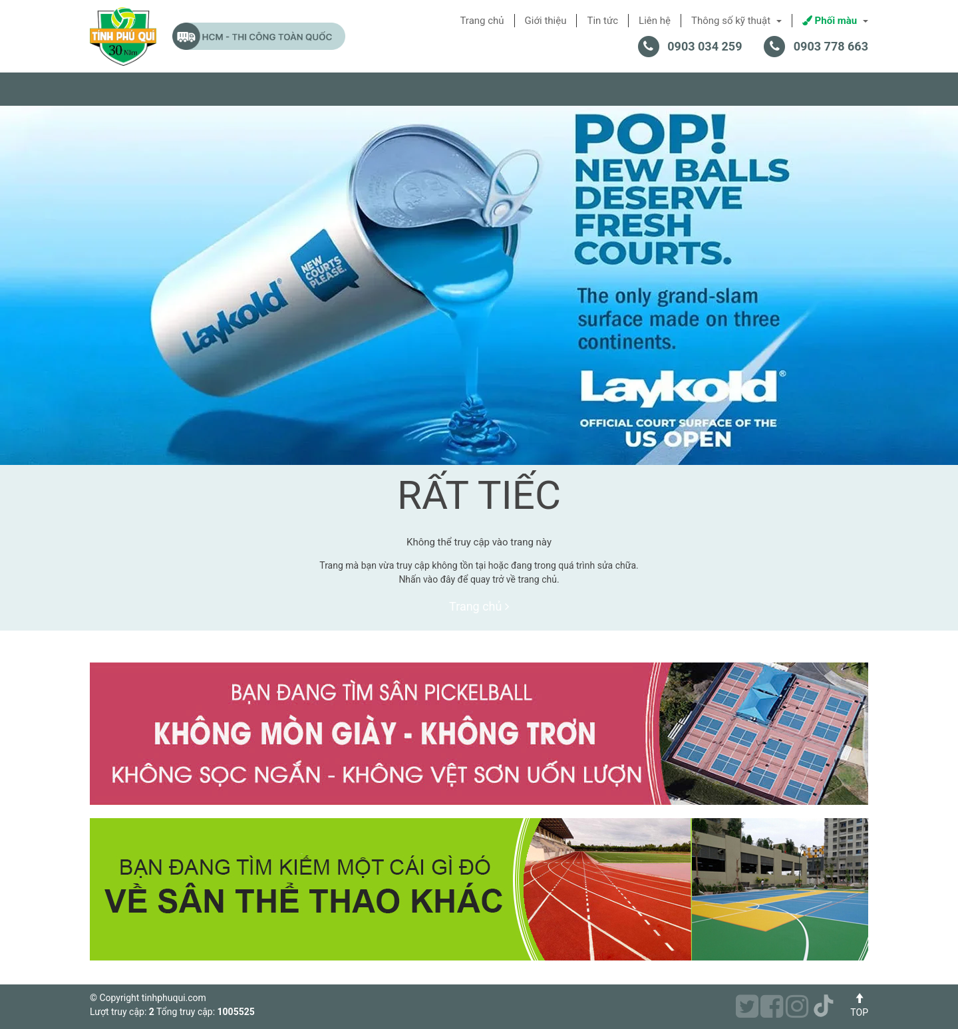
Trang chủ (479, 606)
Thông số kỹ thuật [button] (736, 21)
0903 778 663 (831, 46)
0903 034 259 (704, 46)
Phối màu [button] (835, 21)
